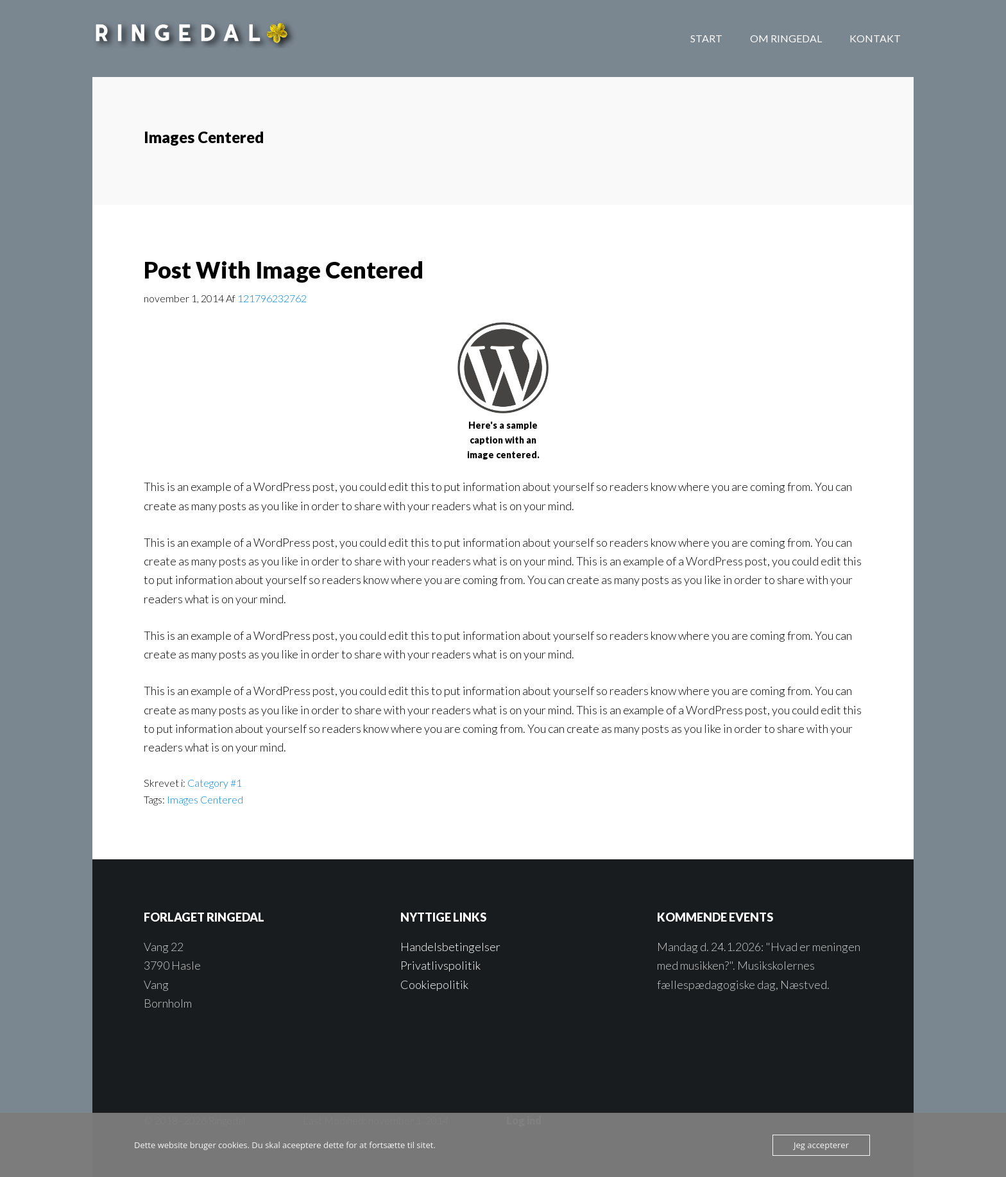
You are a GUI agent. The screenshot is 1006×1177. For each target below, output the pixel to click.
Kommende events (715, 917)
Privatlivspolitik (440, 965)
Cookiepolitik (434, 984)
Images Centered (205, 799)
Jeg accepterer (821, 1145)
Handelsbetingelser (450, 947)
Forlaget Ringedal (195, 38)
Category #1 (214, 783)
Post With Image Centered (283, 269)
